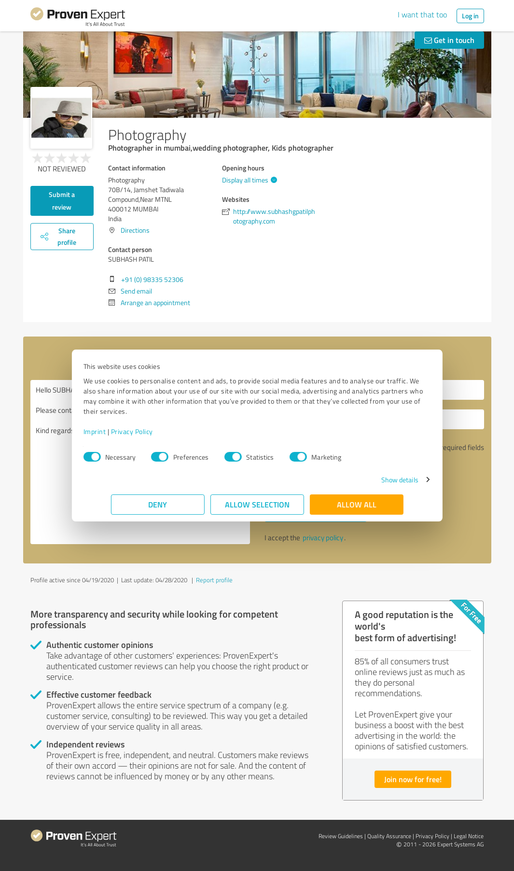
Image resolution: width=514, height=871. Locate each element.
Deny (157, 504)
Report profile (214, 580)
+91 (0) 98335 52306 (152, 279)
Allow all (356, 504)
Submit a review (62, 200)
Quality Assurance (389, 836)
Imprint (122, 431)
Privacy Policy (160, 431)
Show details (371, 479)
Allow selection (257, 504)
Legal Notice (469, 836)
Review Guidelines (341, 836)
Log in (470, 15)
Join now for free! (413, 779)
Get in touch (449, 39)
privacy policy (323, 538)
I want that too (422, 14)
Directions (135, 230)
